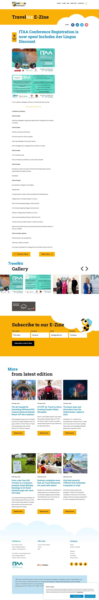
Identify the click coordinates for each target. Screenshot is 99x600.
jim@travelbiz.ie (20, 556)
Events (59, 4)
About (72, 545)
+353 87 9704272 (21, 558)
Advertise (81, 4)
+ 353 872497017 (21, 549)
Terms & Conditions (73, 554)
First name (21, 334)
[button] (82, 269)
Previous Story (21, 254)
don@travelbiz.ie (20, 547)
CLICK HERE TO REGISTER (33, 107)
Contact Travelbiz (75, 547)
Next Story (47, 254)
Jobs (68, 4)
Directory (74, 4)
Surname (40, 334)
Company (78, 334)
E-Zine (64, 4)
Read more (18, 433)
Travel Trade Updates (44, 545)
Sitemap (72, 551)
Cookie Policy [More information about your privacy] (80, 596)
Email (59, 334)
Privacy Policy (74, 558)
